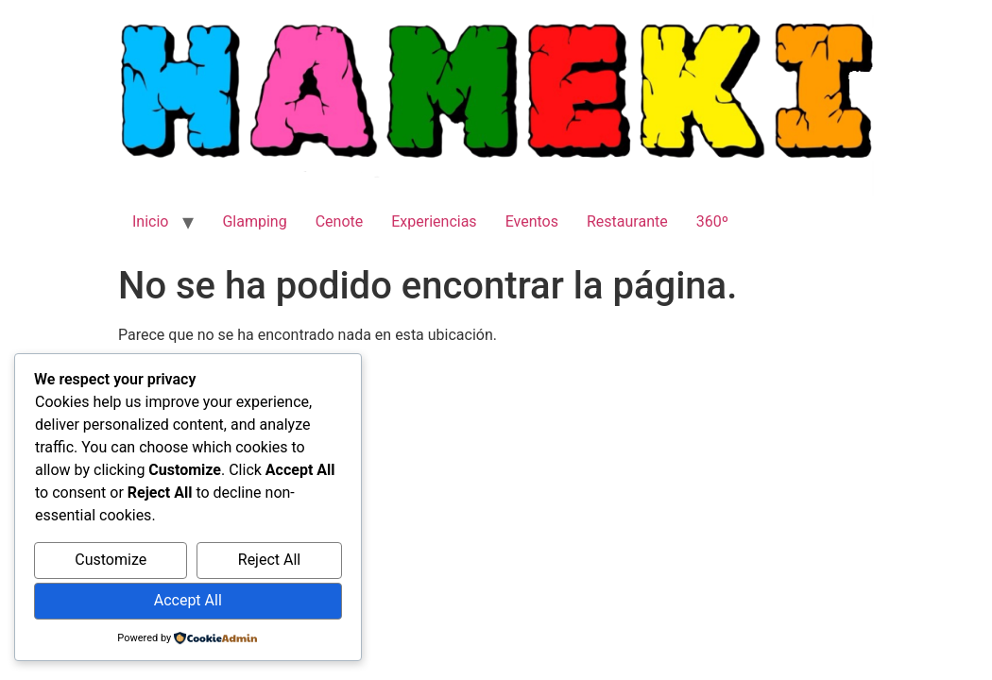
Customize (110, 560)
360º (712, 221)
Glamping (254, 221)
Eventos (531, 221)
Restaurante (627, 221)
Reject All (269, 560)
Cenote (340, 221)
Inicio (150, 221)
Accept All (188, 600)
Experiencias (433, 221)
